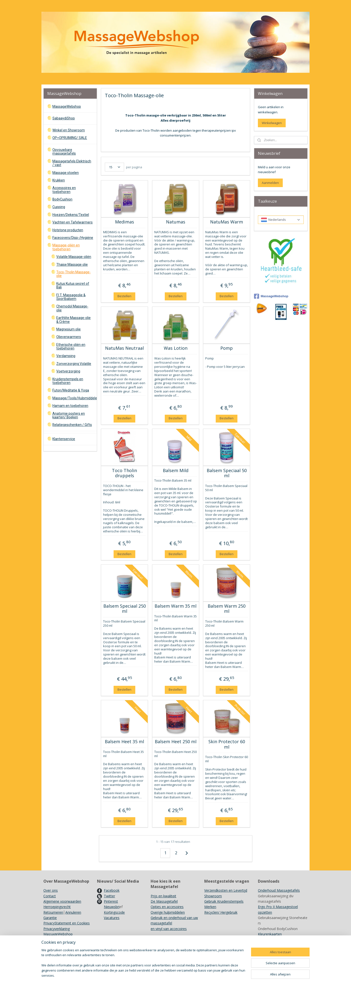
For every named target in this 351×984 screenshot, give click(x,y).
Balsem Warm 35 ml (175, 606)
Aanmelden (270, 182)
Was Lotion (175, 348)
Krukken (58, 180)
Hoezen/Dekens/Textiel (70, 215)
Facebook (111, 890)
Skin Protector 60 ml (226, 744)
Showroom (213, 896)
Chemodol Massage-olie (72, 308)
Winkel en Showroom (68, 130)
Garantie (50, 917)
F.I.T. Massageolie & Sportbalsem (71, 297)
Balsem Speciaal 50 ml (226, 473)
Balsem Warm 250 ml (226, 608)
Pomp (226, 348)
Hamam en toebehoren (70, 406)
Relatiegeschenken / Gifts (72, 425)
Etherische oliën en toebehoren (70, 346)
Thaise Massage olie (72, 264)
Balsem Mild (175, 470)
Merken (210, 906)
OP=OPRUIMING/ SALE (69, 138)
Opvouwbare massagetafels (64, 151)
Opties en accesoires (167, 906)
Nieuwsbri (111, 906)
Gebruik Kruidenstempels (224, 901)
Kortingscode (114, 912)
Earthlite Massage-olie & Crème (73, 319)
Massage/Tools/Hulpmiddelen (74, 398)
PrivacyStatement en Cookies (66, 923)
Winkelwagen (272, 123)
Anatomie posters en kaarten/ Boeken (68, 415)
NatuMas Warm (226, 222)
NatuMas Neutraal (124, 348)
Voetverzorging (68, 371)
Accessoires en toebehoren (64, 189)
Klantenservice (63, 439)
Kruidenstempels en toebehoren (67, 381)
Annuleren (73, 912)
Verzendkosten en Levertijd (225, 890)
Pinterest (111, 901)
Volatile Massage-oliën (73, 257)
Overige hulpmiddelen (168, 912)
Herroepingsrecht (57, 906)
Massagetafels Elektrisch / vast (71, 163)
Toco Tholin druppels (124, 473)
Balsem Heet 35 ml (124, 741)
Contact (49, 896)
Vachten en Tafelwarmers (72, 222)
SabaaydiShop (63, 118)
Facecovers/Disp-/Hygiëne (72, 238)
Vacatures (111, 917)
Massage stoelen (65, 173)
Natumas (175, 222)
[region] (143, 966)
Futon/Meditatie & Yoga (70, 390)
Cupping (58, 207)
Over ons (50, 890)
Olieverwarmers (68, 337)
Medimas (124, 222)
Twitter (109, 896)
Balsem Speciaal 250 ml (124, 608)
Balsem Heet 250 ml (175, 741)
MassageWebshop (66, 106)
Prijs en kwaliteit (163, 896)
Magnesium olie (68, 329)
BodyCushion (62, 199)
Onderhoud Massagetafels (279, 890)
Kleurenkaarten (270, 934)
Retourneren (53, 912)
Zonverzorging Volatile (73, 364)
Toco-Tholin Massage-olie (73, 274)
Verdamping (65, 356)
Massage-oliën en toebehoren (66, 247)
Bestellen (124, 296)
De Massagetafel (164, 901)
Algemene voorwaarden (62, 901)
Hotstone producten (67, 230)
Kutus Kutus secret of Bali (72, 285)
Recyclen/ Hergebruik (220, 912)
